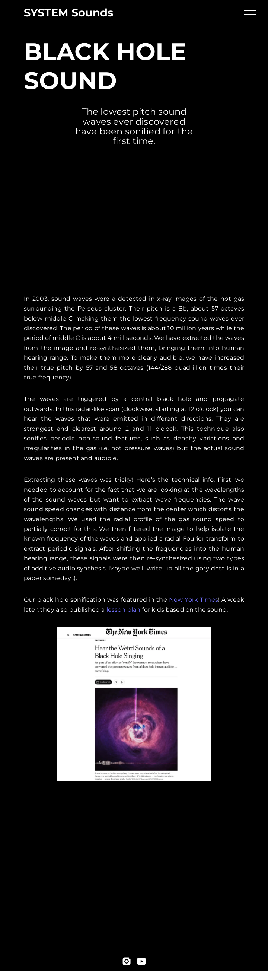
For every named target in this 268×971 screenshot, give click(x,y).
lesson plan (123, 609)
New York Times (193, 599)
